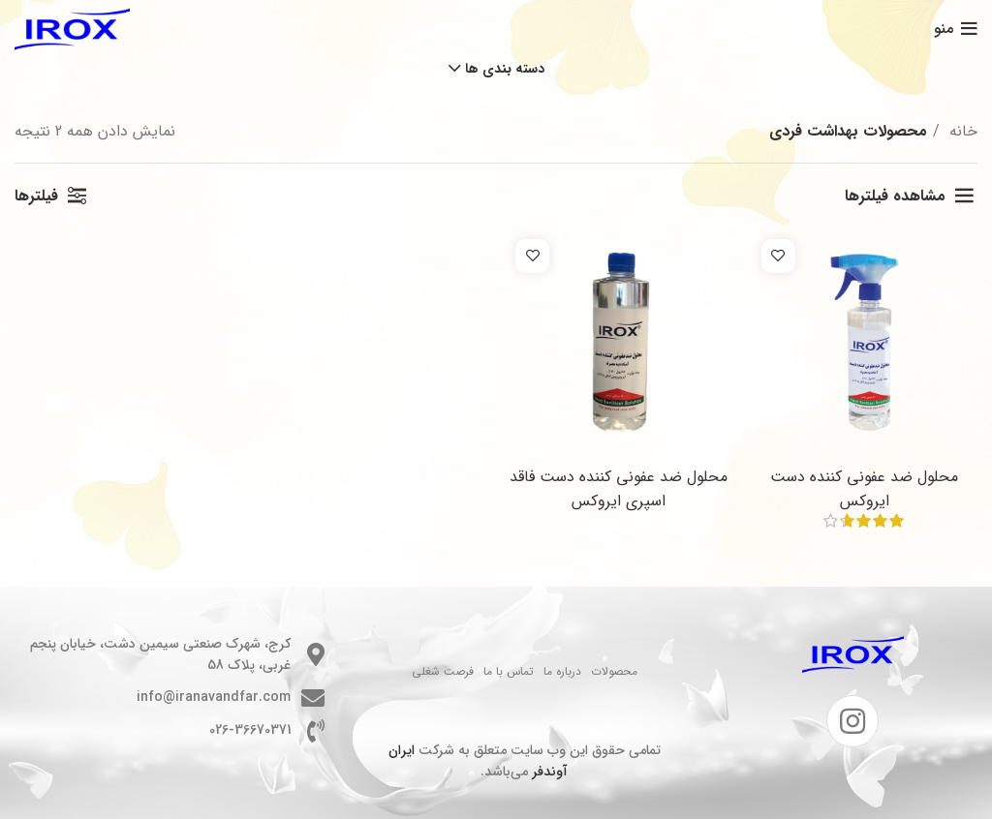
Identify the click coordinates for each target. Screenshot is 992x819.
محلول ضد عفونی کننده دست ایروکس (864, 489)
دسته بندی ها (504, 69)
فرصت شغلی (443, 671)
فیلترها (36, 196)
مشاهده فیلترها (895, 196)
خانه (961, 131)
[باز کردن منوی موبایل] (955, 29)
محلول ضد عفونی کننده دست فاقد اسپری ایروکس (619, 489)
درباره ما (562, 671)
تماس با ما (508, 671)
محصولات (614, 671)
